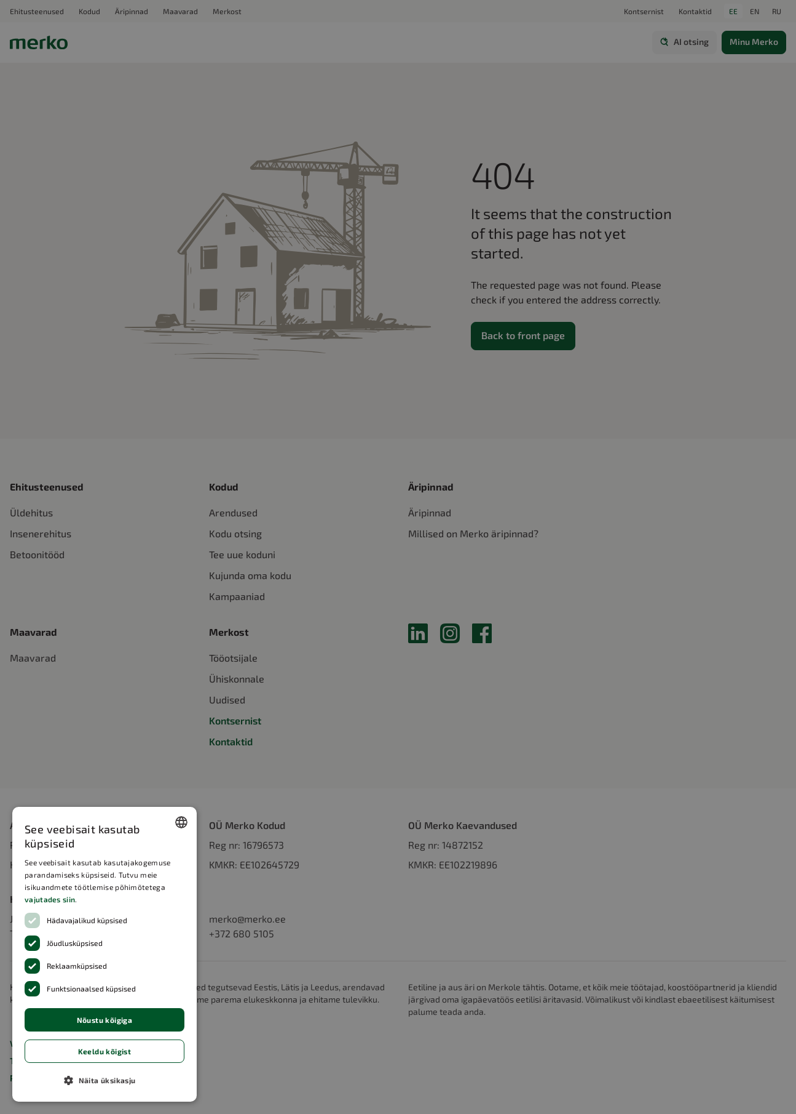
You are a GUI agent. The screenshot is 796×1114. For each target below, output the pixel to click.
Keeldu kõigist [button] (105, 1051)
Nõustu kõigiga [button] (105, 1020)
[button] (104, 1080)
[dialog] (104, 954)
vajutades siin (50, 899)
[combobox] (181, 822)
